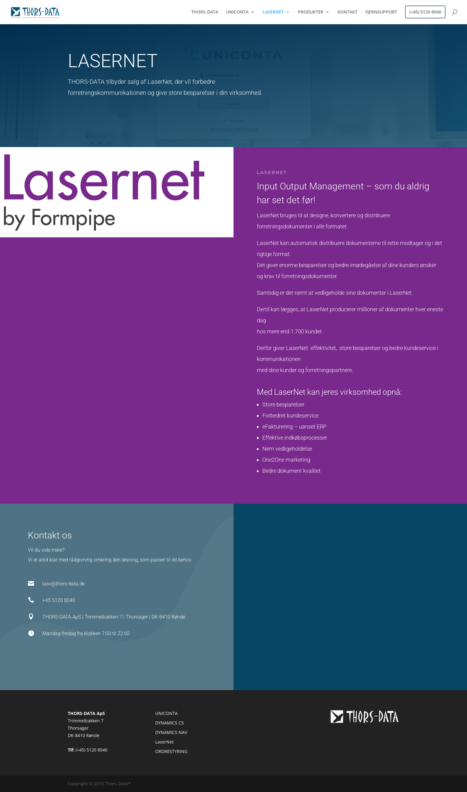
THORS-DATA (204, 12)
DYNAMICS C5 (169, 723)
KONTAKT (347, 12)
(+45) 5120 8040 (425, 12)
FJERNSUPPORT (381, 12)
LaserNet (164, 742)
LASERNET (273, 12)
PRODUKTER (310, 12)
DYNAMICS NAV (171, 732)
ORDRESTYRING (171, 751)
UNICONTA (237, 12)
